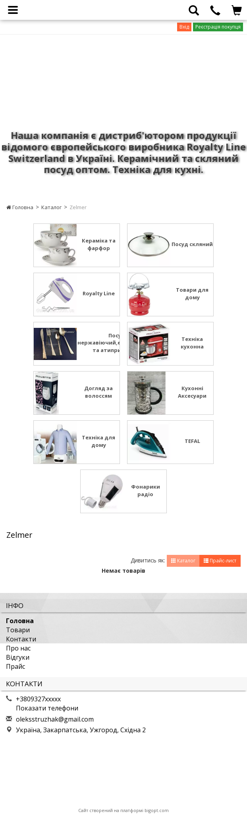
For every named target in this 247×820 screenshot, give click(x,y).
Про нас (18, 648)
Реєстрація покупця (218, 26)
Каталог (51, 207)
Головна (19, 207)
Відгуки (17, 657)
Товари (18, 630)
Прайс (15, 666)
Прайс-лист (220, 560)
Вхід (184, 26)
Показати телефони (47, 708)
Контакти (21, 639)
